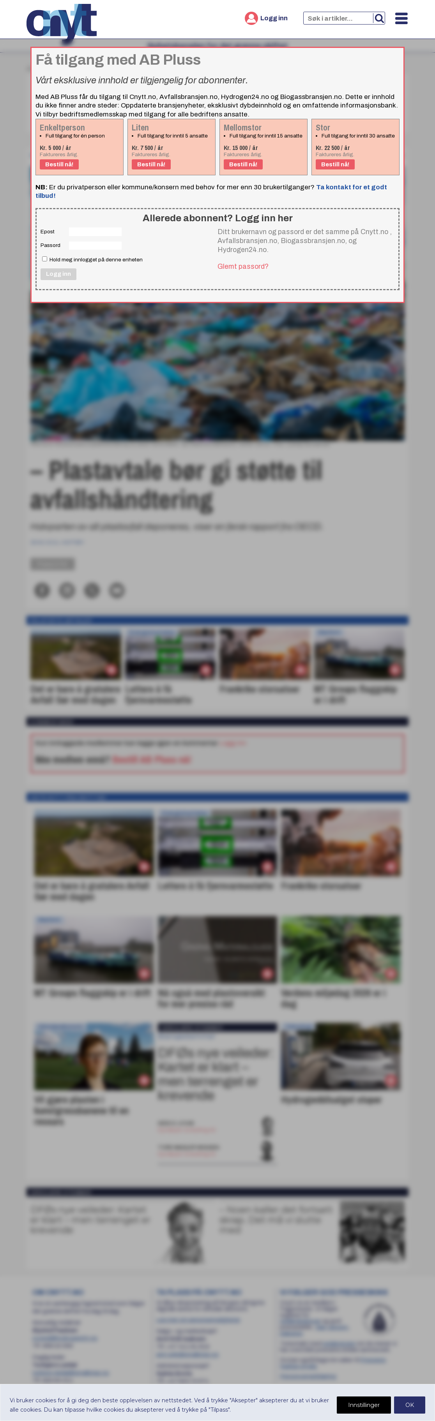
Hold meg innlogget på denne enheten (92, 259)
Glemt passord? (243, 266)
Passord (50, 245)
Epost (48, 231)
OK (409, 1405)
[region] (217, 1402)
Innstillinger (364, 1405)
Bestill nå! (59, 164)
